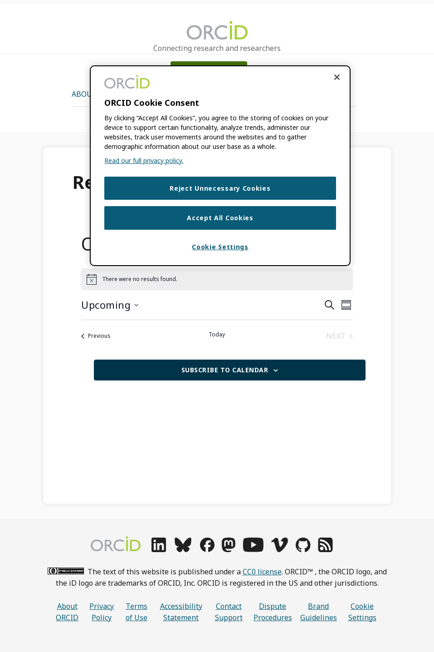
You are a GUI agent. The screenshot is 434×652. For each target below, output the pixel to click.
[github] (303, 549)
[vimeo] (279, 549)
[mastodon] (228, 549)
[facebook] (207, 549)
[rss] (325, 549)
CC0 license (262, 572)
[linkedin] (158, 549)
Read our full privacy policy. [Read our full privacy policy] (143, 160)
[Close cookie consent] (337, 77)
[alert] (217, 279)
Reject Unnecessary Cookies (220, 188)
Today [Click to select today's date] (217, 334)
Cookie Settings (362, 611)
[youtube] (253, 549)
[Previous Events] (96, 336)
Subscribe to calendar (224, 370)
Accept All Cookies (220, 218)
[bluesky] (183, 549)
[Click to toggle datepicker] (109, 304)
